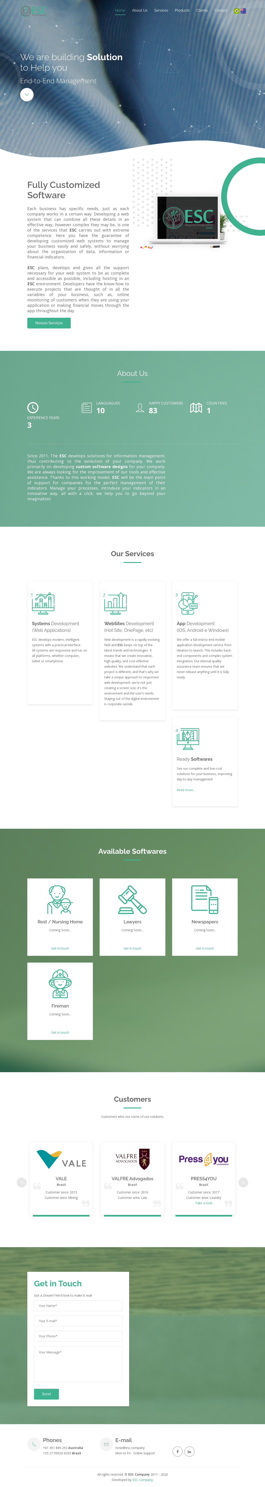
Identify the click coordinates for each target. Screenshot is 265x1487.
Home (120, 10)
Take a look (203, 1203)
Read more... (186, 790)
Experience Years (43, 417)
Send (46, 1394)
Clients (202, 10)
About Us (139, 10)
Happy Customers (166, 403)
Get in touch (60, 948)
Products (182, 10)
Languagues (108, 403)
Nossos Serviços (49, 323)
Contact (220, 10)
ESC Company (142, 1480)
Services (161, 10)
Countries (217, 403)
